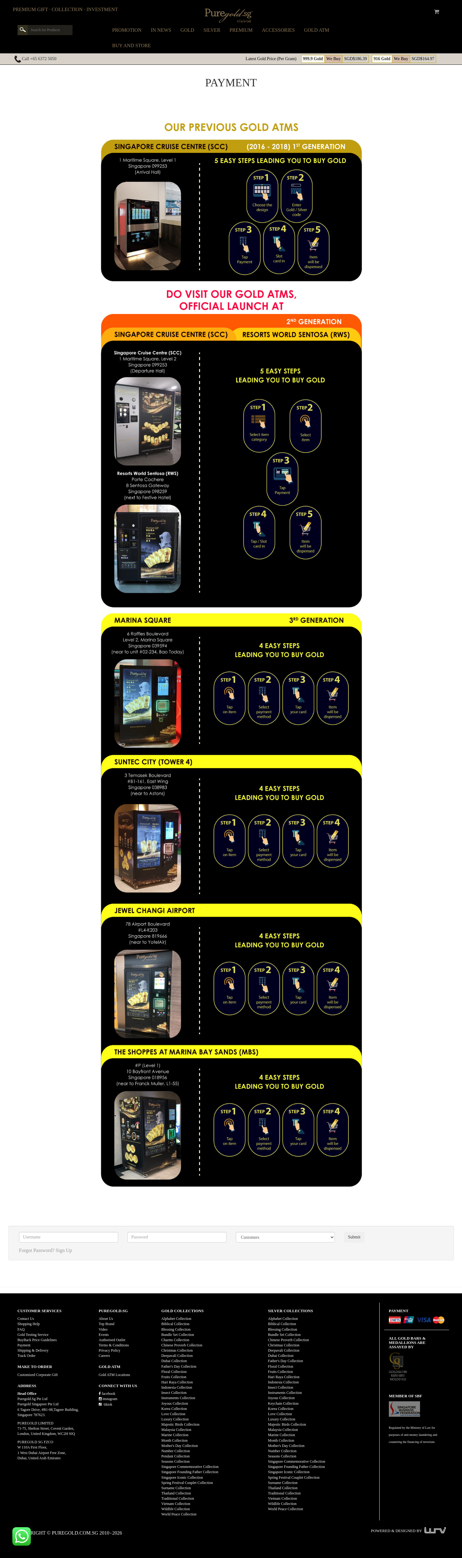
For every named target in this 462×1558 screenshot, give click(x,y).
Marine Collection (175, 1435)
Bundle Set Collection (177, 1335)
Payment (24, 1345)
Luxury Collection (175, 1419)
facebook (107, 1393)
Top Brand (106, 1324)
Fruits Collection (173, 1377)
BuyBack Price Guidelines (37, 1340)
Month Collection (174, 1440)
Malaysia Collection (176, 1430)
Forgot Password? (37, 1250)
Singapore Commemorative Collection (190, 1467)
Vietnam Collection (175, 1504)
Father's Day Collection (178, 1366)
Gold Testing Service (33, 1335)
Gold (187, 30)
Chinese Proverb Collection (181, 1345)
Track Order (27, 1355)
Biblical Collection (175, 1324)
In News (161, 30)
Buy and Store (131, 45)
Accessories (278, 30)
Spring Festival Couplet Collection (187, 1483)
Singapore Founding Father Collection (189, 1472)
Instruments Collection (178, 1398)
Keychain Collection (283, 1403)
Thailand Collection (176, 1493)
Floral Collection (174, 1372)
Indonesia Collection (176, 1387)
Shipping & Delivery (33, 1350)
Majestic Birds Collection (180, 1424)
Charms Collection (175, 1340)
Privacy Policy (109, 1350)
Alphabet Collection (176, 1318)
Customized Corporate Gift (38, 1375)
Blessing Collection (175, 1329)
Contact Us (26, 1318)
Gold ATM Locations (114, 1375)
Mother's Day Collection (179, 1446)
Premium (241, 30)
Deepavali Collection (177, 1355)
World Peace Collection (179, 1514)
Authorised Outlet (112, 1340)
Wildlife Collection (175, 1509)
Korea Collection (174, 1409)
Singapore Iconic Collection (182, 1477)
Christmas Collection (177, 1350)
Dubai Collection (174, 1361)
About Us (106, 1318)
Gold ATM (316, 30)
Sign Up (64, 1250)
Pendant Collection (175, 1456)
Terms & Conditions (114, 1345)
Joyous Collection (174, 1403)
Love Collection (173, 1414)
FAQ (21, 1329)
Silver (211, 30)
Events (104, 1335)
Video (103, 1329)
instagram (108, 1399)
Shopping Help (29, 1324)
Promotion (127, 30)
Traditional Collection (177, 1498)
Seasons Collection (175, 1461)
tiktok (105, 1404)
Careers (104, 1355)
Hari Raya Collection (177, 1382)
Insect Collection (174, 1393)
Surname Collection (176, 1488)
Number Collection (175, 1451)
